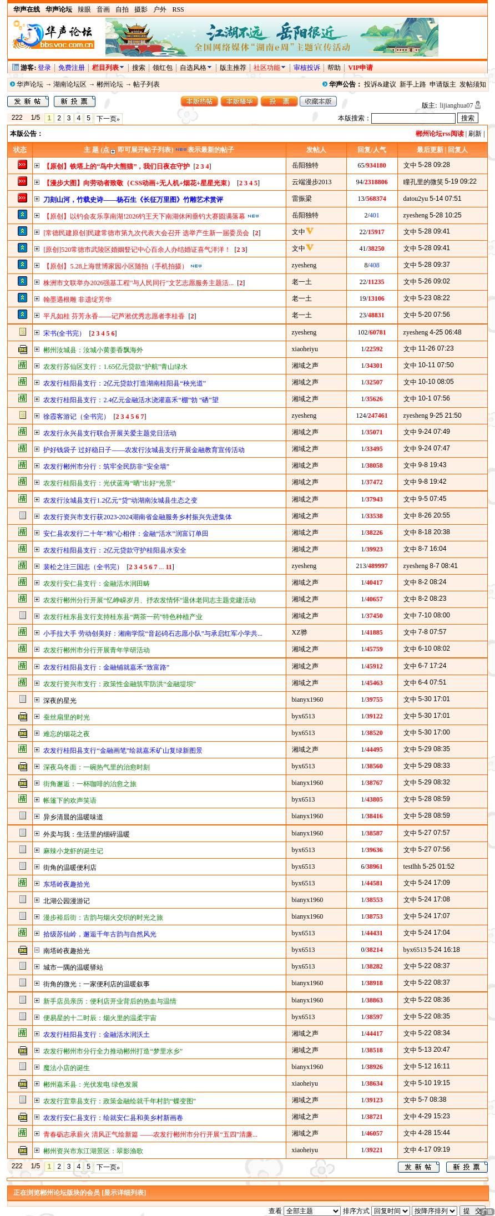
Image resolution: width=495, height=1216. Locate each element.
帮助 (334, 68)
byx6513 (303, 716)
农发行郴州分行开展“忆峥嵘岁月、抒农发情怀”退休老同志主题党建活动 (149, 600)
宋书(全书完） (64, 333)
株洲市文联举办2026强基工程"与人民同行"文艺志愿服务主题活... (138, 283)
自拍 (122, 9)
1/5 (35, 117)
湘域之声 (305, 365)
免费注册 (71, 68)
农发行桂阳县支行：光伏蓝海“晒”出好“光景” (109, 483)
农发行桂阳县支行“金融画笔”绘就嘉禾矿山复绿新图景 (123, 750)
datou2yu (415, 198)
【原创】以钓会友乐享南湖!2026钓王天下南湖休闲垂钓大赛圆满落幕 (144, 216)
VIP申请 (360, 68)
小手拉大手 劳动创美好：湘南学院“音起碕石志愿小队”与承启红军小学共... (152, 633)
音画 (103, 9)
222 (16, 117)
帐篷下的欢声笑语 (70, 800)
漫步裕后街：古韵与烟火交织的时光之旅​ (103, 917)
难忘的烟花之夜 (66, 734)
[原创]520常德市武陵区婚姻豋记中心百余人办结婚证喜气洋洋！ (137, 250)
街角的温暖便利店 (70, 868)
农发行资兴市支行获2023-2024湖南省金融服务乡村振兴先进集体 (137, 517)
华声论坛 (30, 84)
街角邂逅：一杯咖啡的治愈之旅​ (90, 784)
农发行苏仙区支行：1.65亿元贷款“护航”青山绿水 (115, 367)
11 (168, 567)
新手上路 (413, 84)
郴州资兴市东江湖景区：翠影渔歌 (93, 1151)
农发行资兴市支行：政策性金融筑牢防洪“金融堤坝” (119, 684)
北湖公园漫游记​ (66, 901)
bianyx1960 (308, 699)
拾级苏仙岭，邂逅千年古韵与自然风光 (99, 934)
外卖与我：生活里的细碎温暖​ (86, 834)
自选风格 (193, 68)
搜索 (139, 68)
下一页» (108, 119)
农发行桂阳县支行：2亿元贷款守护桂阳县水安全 (114, 550)
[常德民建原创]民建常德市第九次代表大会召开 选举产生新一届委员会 (146, 233)
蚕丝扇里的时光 (66, 717)
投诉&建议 (380, 84)
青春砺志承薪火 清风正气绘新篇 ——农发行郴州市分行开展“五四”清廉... (150, 1134)
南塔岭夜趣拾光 (66, 951)
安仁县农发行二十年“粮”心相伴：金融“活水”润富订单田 (125, 534)
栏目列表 (108, 68)
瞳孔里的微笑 (423, 182)
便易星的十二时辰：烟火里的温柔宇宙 (99, 1018)
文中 (410, 165)
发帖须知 (472, 84)
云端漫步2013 (312, 182)
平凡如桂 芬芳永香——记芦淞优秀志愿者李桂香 (114, 316)
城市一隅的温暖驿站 (73, 967)
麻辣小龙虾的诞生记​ (73, 851)
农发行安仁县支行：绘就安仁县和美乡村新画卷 (113, 1118)
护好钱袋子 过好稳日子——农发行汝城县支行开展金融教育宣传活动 (144, 450)
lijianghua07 (456, 105)
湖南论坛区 (70, 84)
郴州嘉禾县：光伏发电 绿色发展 (90, 1084)
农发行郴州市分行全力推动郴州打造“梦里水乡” (113, 1051)
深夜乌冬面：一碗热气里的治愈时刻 (96, 767)
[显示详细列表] (124, 1193)
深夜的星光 (60, 701)
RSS (178, 9)
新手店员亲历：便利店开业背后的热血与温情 (109, 1001)
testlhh (412, 866)
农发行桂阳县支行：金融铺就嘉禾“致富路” (106, 667)
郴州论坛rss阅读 (440, 134)
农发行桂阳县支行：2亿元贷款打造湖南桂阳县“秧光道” (124, 383)
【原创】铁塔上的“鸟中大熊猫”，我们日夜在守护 (116, 166)
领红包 (163, 68)
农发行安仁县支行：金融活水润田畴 (96, 583)
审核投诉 (307, 68)
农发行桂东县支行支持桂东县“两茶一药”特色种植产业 (123, 617)
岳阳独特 (305, 165)
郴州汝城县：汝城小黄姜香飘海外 (93, 350)
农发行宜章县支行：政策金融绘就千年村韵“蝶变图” (119, 1101)
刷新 (475, 134)
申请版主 (443, 84)
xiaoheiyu (305, 349)
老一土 (302, 282)
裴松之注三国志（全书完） (83, 567)
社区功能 (267, 68)
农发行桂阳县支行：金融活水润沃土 (96, 1034)
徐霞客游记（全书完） (76, 416)
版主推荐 (233, 68)
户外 (159, 9)
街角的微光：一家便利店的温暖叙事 (96, 984)
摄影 (141, 9)
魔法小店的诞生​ (66, 1068)
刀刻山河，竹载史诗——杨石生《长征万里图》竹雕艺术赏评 (133, 200)
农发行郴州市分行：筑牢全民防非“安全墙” (106, 466)
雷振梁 (302, 198)
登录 (44, 68)
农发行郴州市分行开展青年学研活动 (96, 650)
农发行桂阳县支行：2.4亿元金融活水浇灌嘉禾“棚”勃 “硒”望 (130, 400)
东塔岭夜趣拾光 (66, 884)
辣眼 (84, 9)
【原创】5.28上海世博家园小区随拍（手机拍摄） (115, 266)
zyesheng (415, 215)
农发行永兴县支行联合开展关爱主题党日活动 (109, 433)
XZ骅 (299, 632)
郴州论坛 (110, 84)
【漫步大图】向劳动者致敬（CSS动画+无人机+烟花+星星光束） (138, 183)
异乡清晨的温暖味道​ (73, 817)
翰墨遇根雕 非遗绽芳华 (77, 299)
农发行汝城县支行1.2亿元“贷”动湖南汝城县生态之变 (120, 500)
